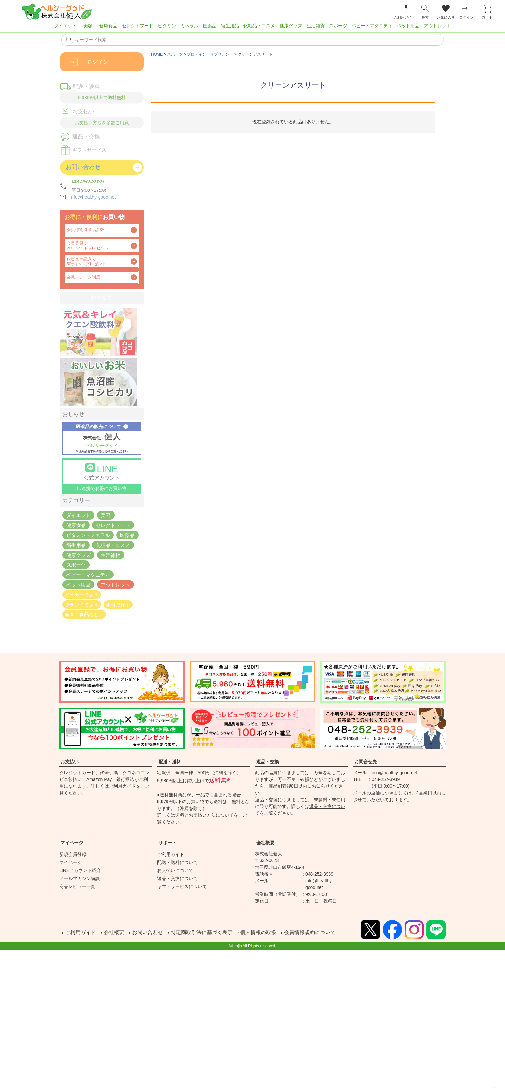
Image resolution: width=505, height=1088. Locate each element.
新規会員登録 (72, 854)
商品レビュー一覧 (77, 886)
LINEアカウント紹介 (80, 870)
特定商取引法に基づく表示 (201, 932)
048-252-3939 (87, 182)
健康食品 (108, 25)
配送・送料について (177, 862)
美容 (87, 25)
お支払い (70, 761)
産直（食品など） (84, 614)
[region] (252, 28)
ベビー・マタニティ (372, 25)
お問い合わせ (146, 932)
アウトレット (437, 25)
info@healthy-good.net (93, 197)
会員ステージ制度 (83, 277)
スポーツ (338, 25)
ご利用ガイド (122, 786)
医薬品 (209, 25)
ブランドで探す (82, 604)
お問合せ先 (365, 761)
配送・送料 (169, 761)
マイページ (72, 842)
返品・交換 (267, 761)
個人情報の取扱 (258, 932)
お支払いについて (175, 870)
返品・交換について (177, 878)
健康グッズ (291, 25)
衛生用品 (230, 25)
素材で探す (118, 604)
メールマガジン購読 (79, 878)
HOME (157, 54)
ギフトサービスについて (182, 886)
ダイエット (65, 25)
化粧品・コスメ (259, 25)
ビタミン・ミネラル (178, 25)
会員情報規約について (309, 932)
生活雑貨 (316, 25)
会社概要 (265, 842)
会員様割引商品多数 (85, 230)
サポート (167, 842)
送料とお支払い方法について (204, 815)
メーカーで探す (82, 594)
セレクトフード (137, 25)
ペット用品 (408, 25)
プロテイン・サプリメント (210, 54)
